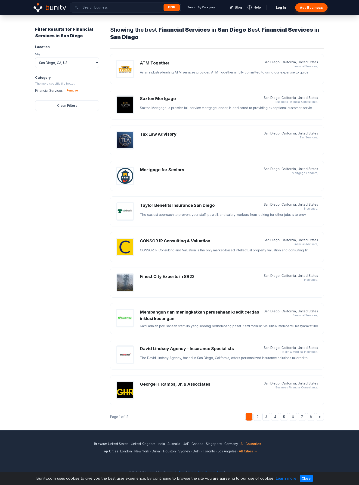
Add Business (311, 7)
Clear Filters (67, 105)
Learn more (286, 478)
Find (171, 7)
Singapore (214, 444)
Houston (169, 451)
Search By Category (201, 7)
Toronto (209, 451)
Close (306, 478)
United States (118, 444)
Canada (197, 444)
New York (141, 451)
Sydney (184, 451)
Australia (173, 444)
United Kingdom (143, 444)
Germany (231, 444)
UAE (186, 444)
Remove (72, 90)
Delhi (196, 451)
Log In (281, 7)
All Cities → (248, 451)
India (161, 444)
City (37, 53)
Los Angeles (227, 451)
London (126, 451)
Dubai (156, 451)
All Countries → (253, 444)
